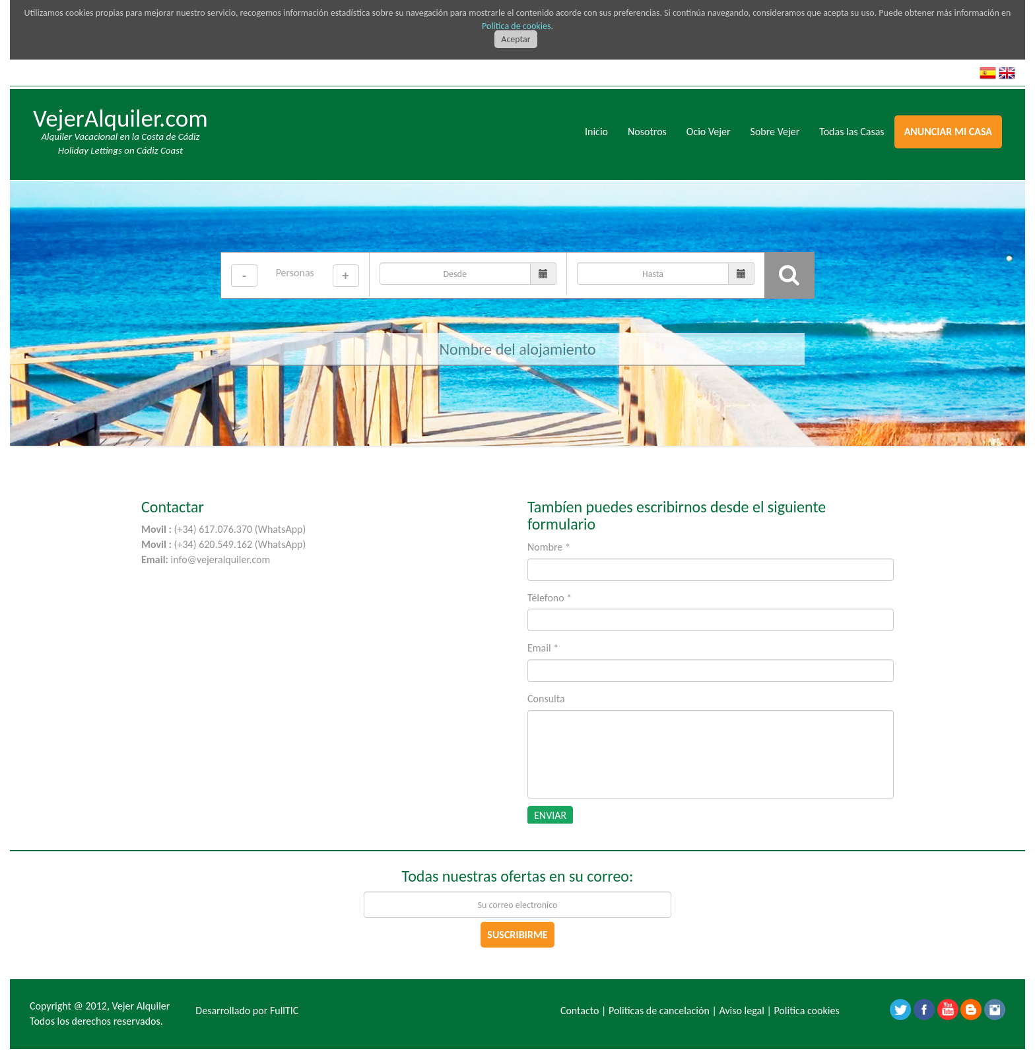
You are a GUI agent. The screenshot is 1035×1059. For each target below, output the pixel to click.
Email (542, 648)
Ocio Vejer (708, 131)
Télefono (549, 597)
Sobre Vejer (775, 131)
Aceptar (515, 39)
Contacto (579, 1010)
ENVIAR (550, 815)
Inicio (596, 131)
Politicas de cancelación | (663, 1010)
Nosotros (647, 131)
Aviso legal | (745, 1010)
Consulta (546, 698)
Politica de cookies (516, 26)
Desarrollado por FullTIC (246, 1010)
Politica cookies (806, 1010)
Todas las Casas (851, 131)
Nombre (548, 547)
